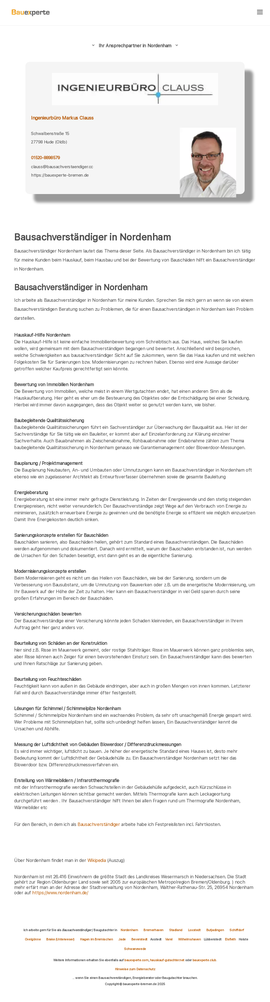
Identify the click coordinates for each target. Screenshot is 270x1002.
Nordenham (129, 930)
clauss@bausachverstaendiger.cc (62, 166)
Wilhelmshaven (189, 939)
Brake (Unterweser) (60, 939)
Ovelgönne (33, 939)
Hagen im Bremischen (96, 939)
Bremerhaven (153, 930)
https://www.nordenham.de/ (60, 892)
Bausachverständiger (99, 824)
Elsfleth (230, 939)
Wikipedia (97, 860)
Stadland (175, 930)
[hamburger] (260, 12)
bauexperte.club (204, 960)
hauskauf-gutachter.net (167, 960)
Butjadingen (215, 930)
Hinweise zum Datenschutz (135, 969)
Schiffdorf (236, 930)
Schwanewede (135, 949)
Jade (121, 939)
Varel (168, 939)
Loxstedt (194, 930)
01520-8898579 (45, 158)
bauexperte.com (136, 960)
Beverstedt (139, 939)
